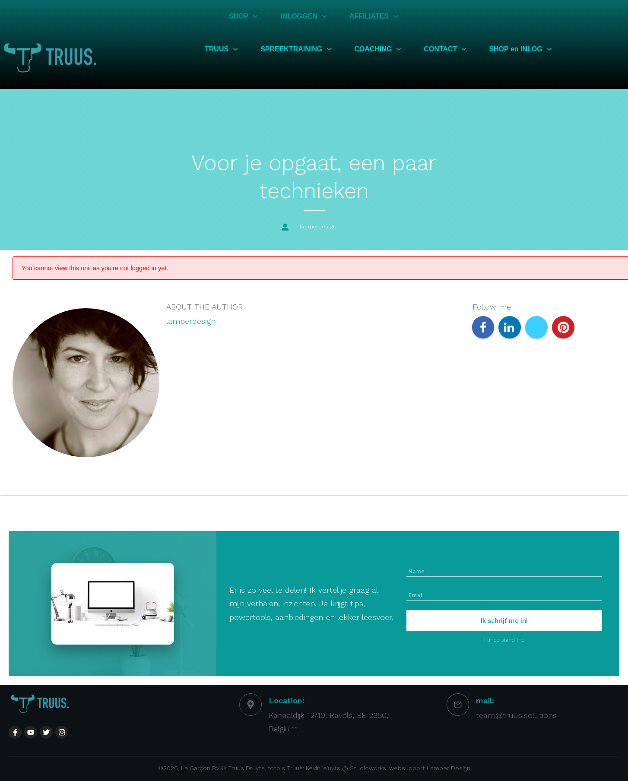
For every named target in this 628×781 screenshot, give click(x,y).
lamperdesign (191, 321)
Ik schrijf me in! (504, 620)
